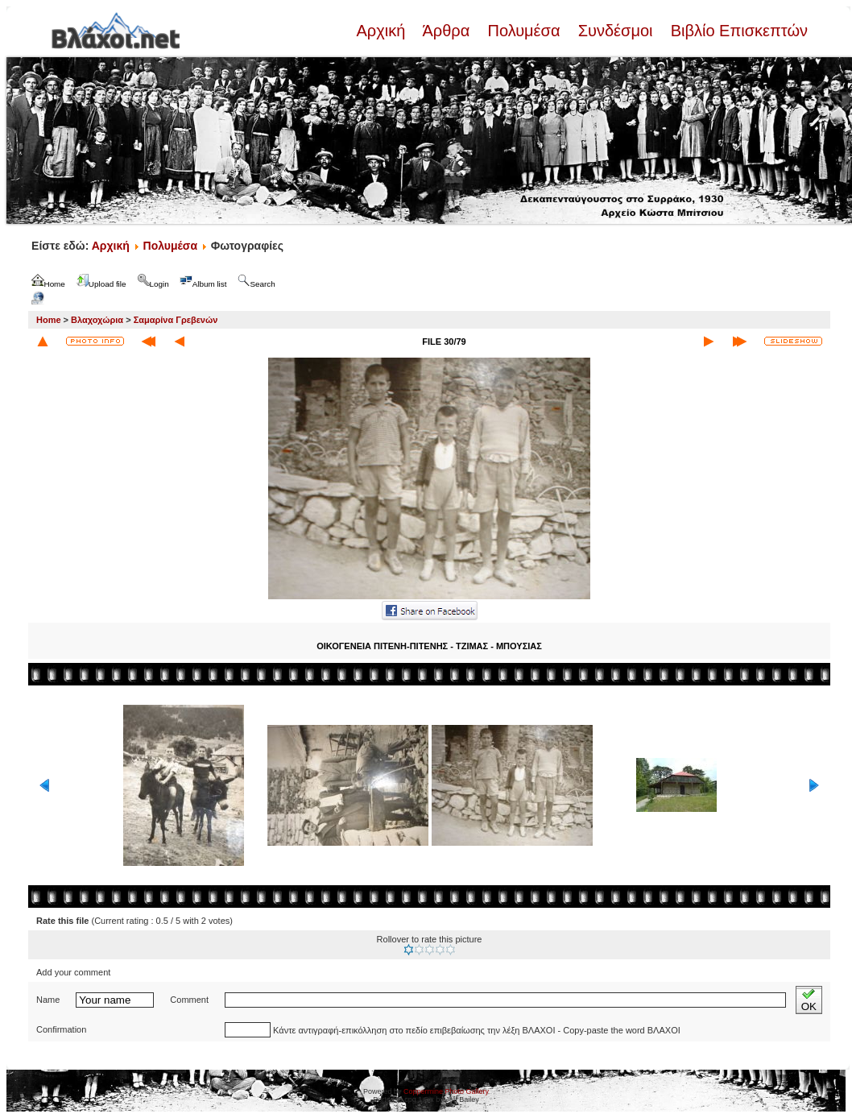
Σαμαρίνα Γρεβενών (176, 320)
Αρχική (382, 30)
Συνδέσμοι (615, 30)
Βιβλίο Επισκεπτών (737, 30)
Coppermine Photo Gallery (446, 1091)
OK (809, 1000)
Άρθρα (446, 30)
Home (48, 320)
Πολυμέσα (524, 30)
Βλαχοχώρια (97, 320)
